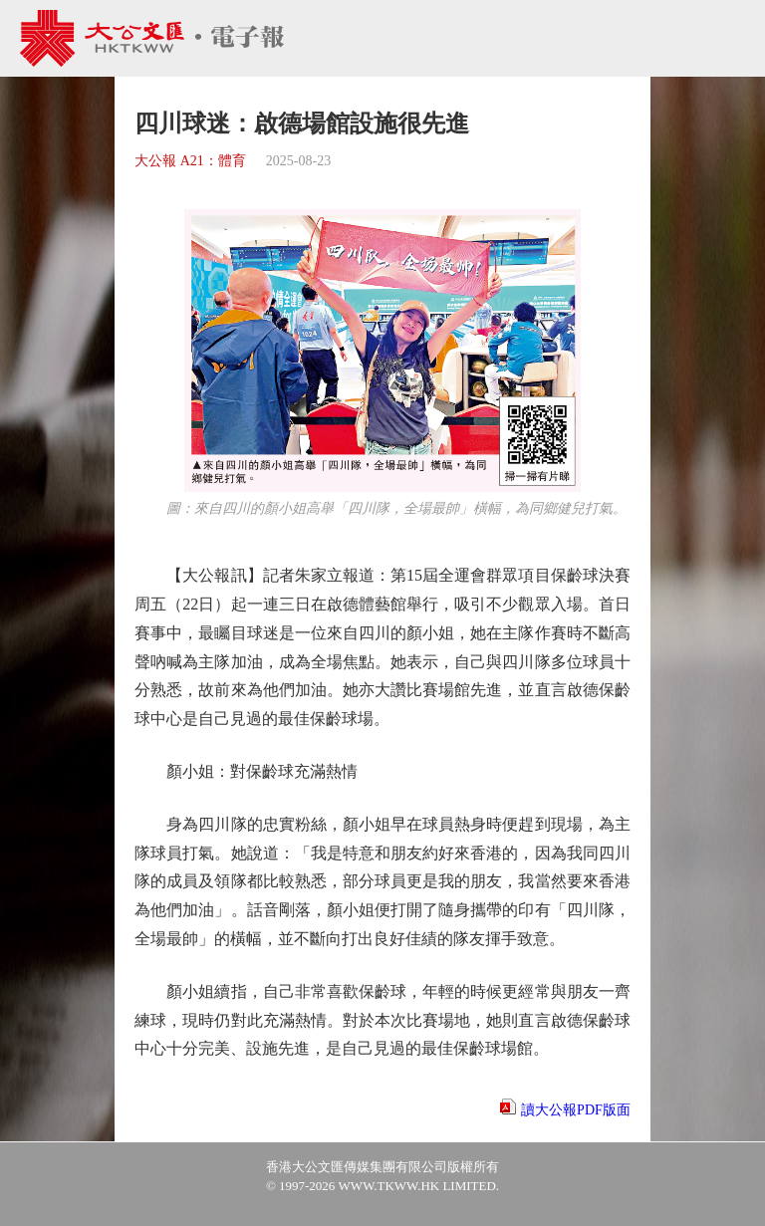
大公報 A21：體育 (190, 160)
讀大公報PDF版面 (576, 1110)
